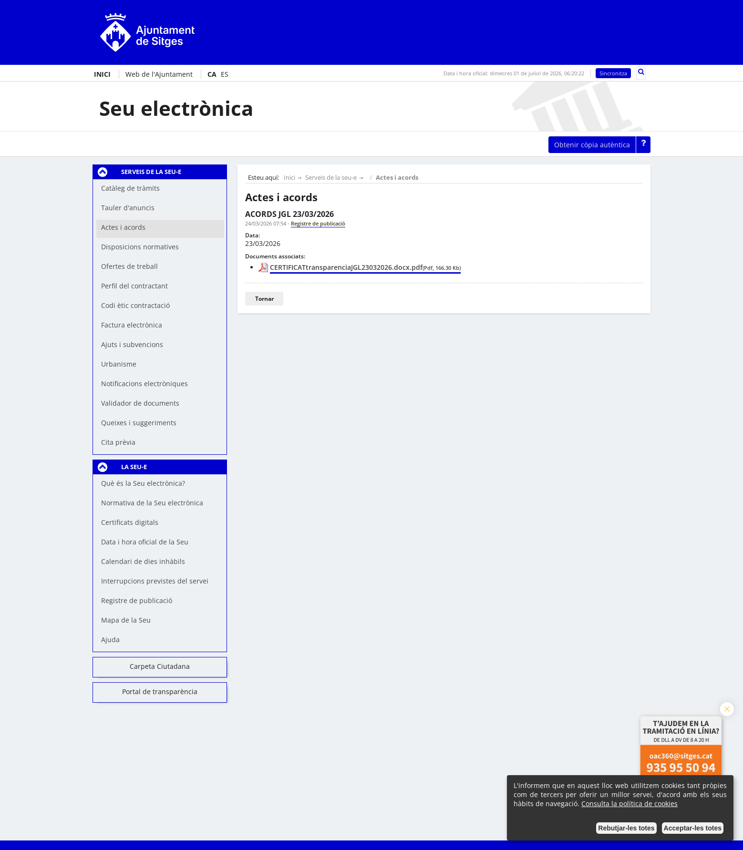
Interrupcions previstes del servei (154, 580)
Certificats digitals (129, 522)
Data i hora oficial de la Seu (144, 541)
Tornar (264, 299)
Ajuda (110, 639)
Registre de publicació (136, 600)
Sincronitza (613, 73)
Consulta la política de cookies (629, 803)
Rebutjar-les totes (626, 828)
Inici (289, 178)
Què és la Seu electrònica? (143, 483)
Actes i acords (397, 178)
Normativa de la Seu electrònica (152, 502)
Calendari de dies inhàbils (143, 561)
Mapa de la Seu (126, 620)
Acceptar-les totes (693, 828)
